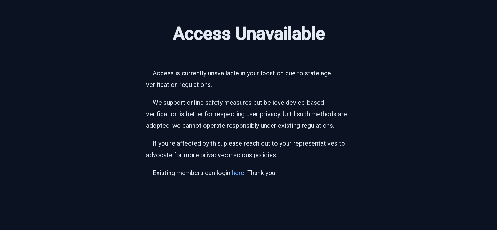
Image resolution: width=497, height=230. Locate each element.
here (238, 173)
